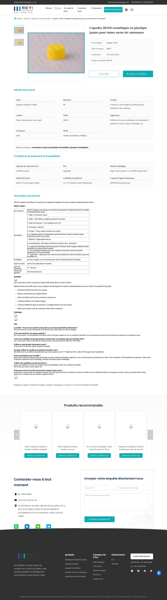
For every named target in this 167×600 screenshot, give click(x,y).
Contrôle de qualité (99, 570)
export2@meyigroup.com (27, 500)
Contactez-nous (82, 9)
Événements (97, 8)
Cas (113, 560)
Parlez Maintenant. (113, 9)
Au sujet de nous (68, 9)
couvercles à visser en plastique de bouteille (80, 385)
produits (26, 18)
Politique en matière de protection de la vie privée (36, 597)
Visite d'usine (97, 566)
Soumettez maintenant (99, 519)
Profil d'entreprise (99, 562)
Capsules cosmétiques (54, 385)
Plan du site (97, 575)
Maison (49, 8)
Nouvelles (115, 564)
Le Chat (105, 74)
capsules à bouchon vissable (33, 385)
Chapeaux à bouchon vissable (40, 18)
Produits (57, 8)
